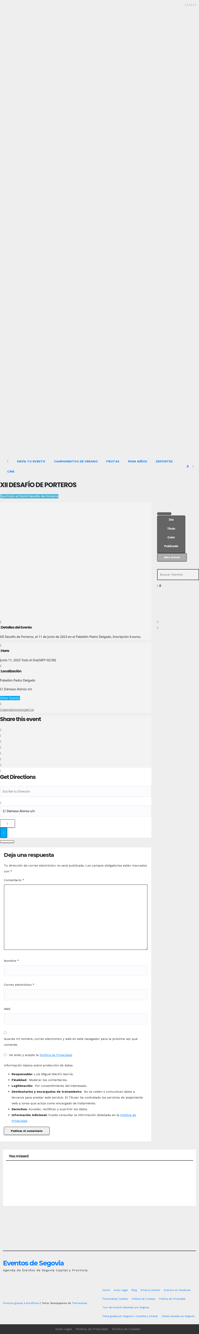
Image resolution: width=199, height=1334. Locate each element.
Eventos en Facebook (177, 1290)
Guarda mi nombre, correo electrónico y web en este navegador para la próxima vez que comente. (71, 1042)
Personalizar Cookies (115, 1298)
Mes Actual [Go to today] (172, 557)
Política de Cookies (143, 1298)
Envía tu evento (31, 461)
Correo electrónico (19, 985)
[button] (188, 466)
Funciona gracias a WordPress (21, 1303)
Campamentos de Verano (76, 461)
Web (7, 1009)
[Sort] (171, 534)
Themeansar (79, 1303)
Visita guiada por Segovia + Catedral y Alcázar (130, 1316)
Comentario (14, 880)
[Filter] (164, 513)
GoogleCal (25, 710)
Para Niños (137, 461)
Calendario (8, 710)
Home (106, 1290)
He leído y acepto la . (38, 1055)
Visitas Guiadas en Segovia (178, 1316)
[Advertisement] (99, 427)
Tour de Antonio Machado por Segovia (125, 1307)
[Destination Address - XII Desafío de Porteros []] (75, 811)
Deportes (164, 461)
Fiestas (113, 461)
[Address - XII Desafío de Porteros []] (75, 791)
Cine (10, 471)
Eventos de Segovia (33, 1263)
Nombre (11, 961)
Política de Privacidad (56, 1055)
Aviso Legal (121, 1290)
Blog (134, 1290)
